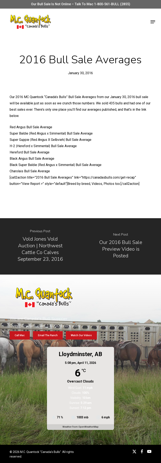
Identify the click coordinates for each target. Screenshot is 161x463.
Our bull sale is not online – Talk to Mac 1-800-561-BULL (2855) (80, 4)
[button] (153, 22)
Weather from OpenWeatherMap (80, 426)
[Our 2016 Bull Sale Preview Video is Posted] (120, 246)
